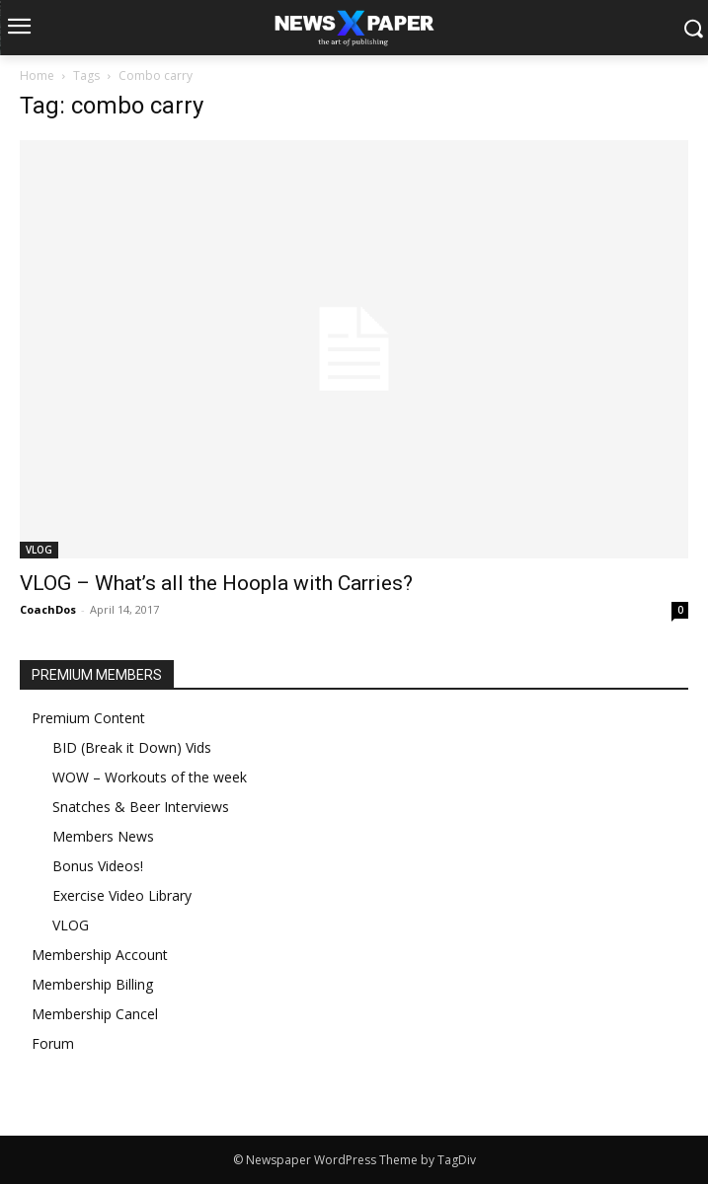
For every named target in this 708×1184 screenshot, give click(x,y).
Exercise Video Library (122, 895)
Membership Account (100, 954)
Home (37, 75)
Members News (103, 836)
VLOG (39, 549)
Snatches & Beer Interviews (140, 806)
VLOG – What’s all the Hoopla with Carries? (216, 583)
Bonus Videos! (97, 865)
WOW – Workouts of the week (149, 777)
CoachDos (48, 609)
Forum (53, 1043)
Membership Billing (92, 984)
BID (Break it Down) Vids (131, 747)
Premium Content (88, 717)
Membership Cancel (95, 1013)
